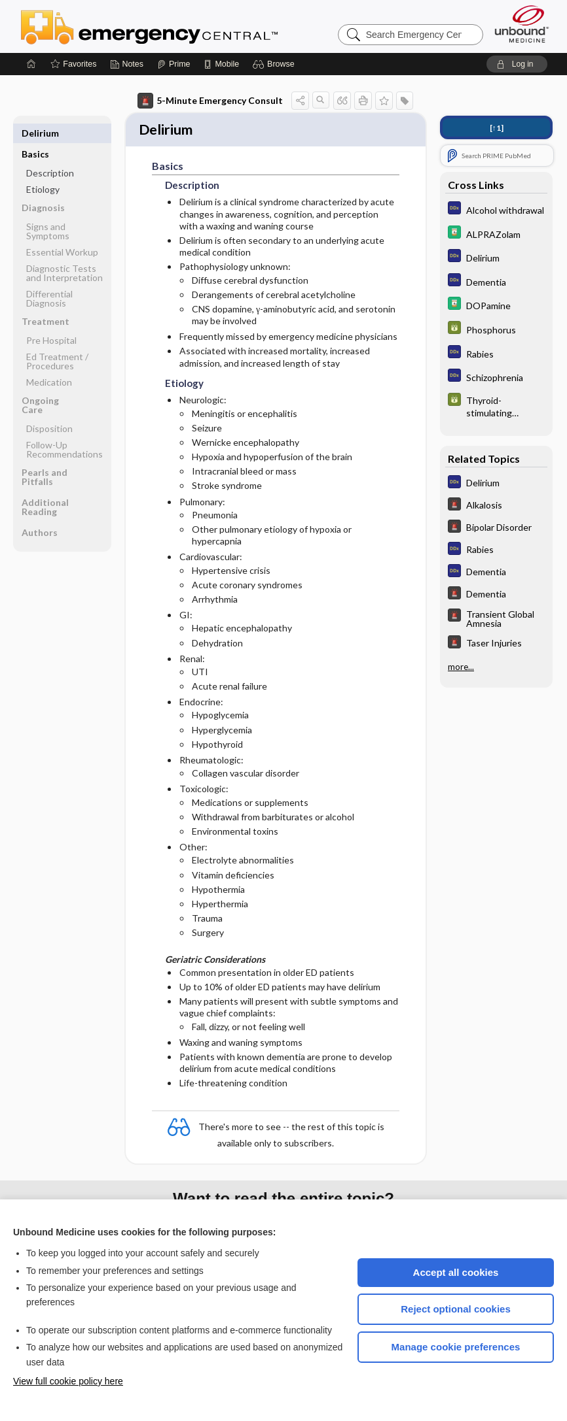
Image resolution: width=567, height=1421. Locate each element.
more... (461, 666)
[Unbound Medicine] (522, 23)
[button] (275, 64)
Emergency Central (183, 26)
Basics (35, 133)
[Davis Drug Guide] (496, 234)
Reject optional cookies (456, 1308)
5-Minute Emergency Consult (210, 101)
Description (50, 152)
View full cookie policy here (68, 1381)
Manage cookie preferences (456, 1346)
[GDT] (496, 329)
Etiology (43, 168)
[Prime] (173, 64)
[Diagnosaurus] (496, 209)
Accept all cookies (456, 1272)
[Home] (31, 64)
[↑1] (496, 128)
